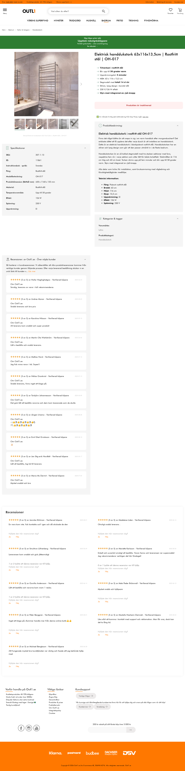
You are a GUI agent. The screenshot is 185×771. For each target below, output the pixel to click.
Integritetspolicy (55, 710)
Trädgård (75, 20)
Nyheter (58, 20)
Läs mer (32, 271)
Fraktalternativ (54, 705)
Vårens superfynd (37, 20)
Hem (4, 30)
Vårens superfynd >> (64, 2)
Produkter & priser (56, 702)
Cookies (52, 713)
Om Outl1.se (54, 708)
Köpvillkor (52, 694)
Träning (134, 20)
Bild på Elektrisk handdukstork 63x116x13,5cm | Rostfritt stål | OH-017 (45, 136)
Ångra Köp (53, 697)
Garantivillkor (54, 700)
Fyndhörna (151, 20)
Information (150, 2)
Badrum (106, 20)
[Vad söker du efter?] (78, 11)
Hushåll (91, 20)
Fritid (119, 20)
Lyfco (101, 230)
